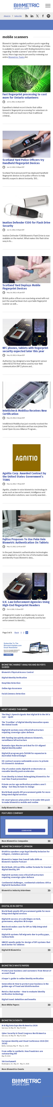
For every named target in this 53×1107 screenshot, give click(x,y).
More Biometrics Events (13, 1069)
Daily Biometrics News (12, 808)
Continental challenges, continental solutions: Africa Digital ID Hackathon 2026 (26, 884)
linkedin (31, 15)
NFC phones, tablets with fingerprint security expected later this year (25, 349)
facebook (43, 15)
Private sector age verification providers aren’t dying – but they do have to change (24, 785)
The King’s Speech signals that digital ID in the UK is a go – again (26, 715)
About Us (7, 16)
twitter (37, 15)
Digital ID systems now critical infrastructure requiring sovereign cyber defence (23, 731)
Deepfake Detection (11, 683)
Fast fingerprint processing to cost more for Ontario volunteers (25, 96)
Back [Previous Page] (17, 632)
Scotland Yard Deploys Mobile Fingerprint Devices (21, 287)
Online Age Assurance (12, 688)
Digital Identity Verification (14, 677)
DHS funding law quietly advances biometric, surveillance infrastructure (22, 739)
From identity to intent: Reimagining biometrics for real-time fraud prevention (26, 777)
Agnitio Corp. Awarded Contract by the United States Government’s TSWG (24, 476)
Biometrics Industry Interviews (16, 890)
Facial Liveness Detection (13, 694)
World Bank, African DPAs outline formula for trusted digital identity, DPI (26, 868)
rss (26, 15)
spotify (48, 15)
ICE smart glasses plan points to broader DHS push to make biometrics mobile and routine (26, 801)
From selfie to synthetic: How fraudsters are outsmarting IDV (26, 1053)
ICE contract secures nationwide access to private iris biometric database (25, 762)
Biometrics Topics (16, 57)
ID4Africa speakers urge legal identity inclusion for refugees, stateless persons (26, 852)
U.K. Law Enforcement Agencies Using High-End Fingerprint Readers (26, 603)
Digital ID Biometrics (11, 950)
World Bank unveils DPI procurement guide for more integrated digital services (26, 793)
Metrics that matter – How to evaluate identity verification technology (23, 993)
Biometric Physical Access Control (17, 672)
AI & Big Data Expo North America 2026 (26, 1026)
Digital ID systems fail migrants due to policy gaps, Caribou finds (26, 935)
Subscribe (18, 16)
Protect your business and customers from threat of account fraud (26, 972)
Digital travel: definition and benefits (19, 999)
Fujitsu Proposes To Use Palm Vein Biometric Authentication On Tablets (26, 541)
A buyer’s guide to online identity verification (23, 978)
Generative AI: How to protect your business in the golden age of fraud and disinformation (25, 985)
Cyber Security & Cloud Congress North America (26, 1034)
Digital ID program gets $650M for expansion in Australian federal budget (24, 754)
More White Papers (10, 1005)
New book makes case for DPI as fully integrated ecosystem (24, 928)
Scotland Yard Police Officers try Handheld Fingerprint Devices (23, 161)
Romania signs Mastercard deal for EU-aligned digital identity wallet (24, 746)
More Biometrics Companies (15, 841)
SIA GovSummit (26, 1062)
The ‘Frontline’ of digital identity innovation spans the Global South (25, 723)
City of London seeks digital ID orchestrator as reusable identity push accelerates (24, 770)
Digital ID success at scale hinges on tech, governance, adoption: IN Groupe (21, 920)
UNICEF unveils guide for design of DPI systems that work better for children (26, 943)
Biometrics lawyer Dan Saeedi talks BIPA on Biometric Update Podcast (22, 860)
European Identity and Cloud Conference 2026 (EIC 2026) (26, 1043)
